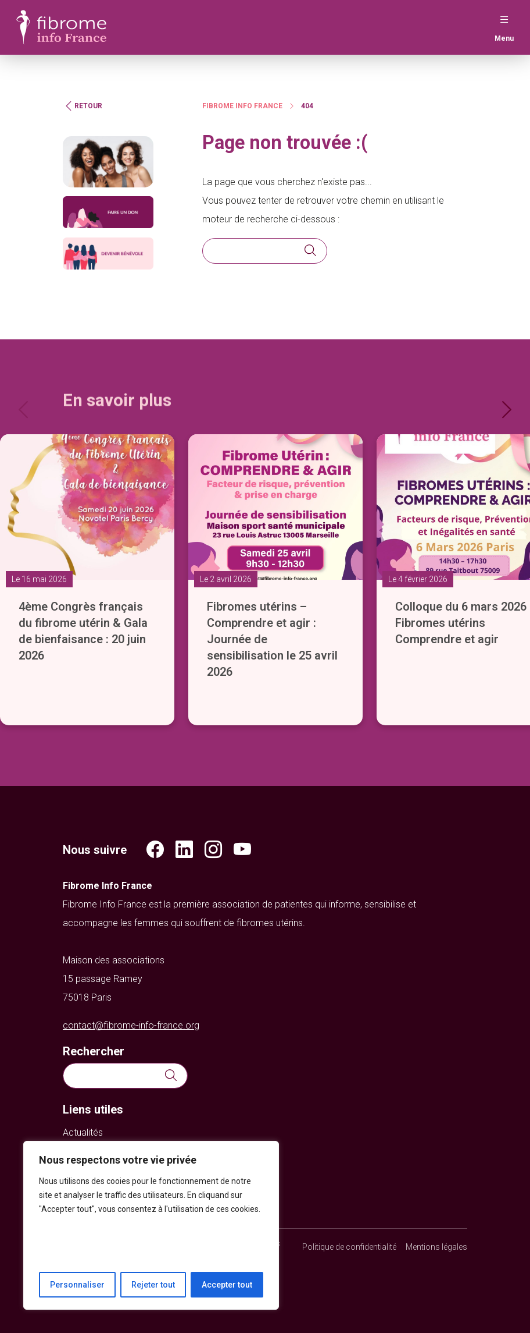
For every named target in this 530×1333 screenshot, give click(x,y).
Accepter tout (227, 1284)
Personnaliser (77, 1284)
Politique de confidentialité (349, 1247)
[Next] (505, 406)
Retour (82, 106)
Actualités (83, 1132)
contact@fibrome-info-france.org (131, 1025)
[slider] (265, 562)
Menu (504, 25)
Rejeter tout (153, 1284)
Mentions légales (436, 1247)
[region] (151, 1225)
